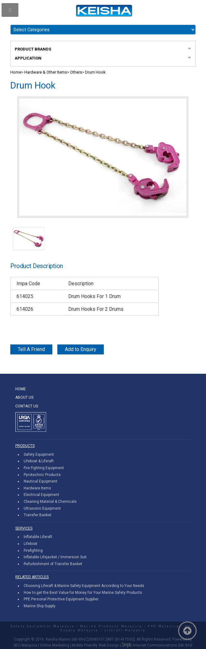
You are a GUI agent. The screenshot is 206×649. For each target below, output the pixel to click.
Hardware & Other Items (45, 72)
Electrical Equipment (41, 495)
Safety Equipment (39, 454)
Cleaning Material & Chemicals (50, 501)
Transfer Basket (37, 515)
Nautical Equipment (40, 481)
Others (76, 72)
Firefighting (33, 550)
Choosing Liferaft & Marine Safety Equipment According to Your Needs (84, 586)
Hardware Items (37, 488)
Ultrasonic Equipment (42, 508)
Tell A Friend (31, 349)
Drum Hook (95, 72)
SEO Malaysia (25, 645)
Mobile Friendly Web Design (95, 645)
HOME (20, 389)
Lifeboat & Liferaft (39, 461)
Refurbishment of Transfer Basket (53, 564)
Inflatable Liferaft (38, 537)
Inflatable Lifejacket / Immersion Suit (55, 557)
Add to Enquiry (80, 349)
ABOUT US (24, 397)
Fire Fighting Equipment (44, 468)
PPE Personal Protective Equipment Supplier (61, 599)
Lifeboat (30, 543)
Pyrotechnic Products (42, 475)
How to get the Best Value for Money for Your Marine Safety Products (83, 592)
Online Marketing (54, 645)
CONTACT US (26, 406)
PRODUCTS (25, 446)
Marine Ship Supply (39, 606)
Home (15, 72)
